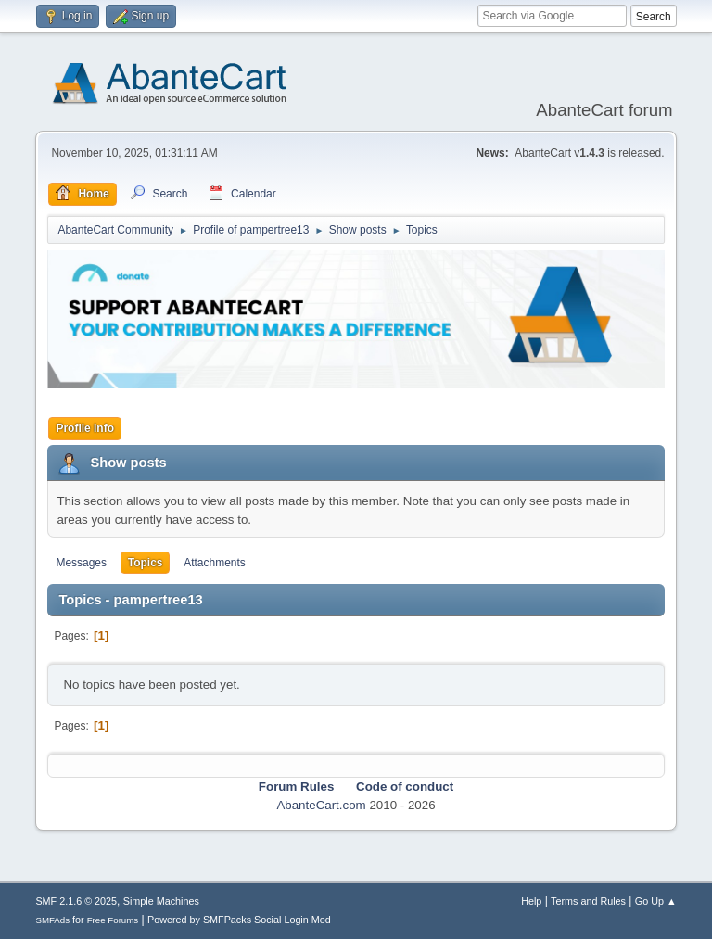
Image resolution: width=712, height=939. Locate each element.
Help (531, 901)
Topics (145, 562)
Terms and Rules (588, 901)
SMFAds (52, 920)
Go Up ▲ (656, 901)
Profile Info (85, 428)
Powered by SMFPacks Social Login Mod (239, 919)
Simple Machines (161, 901)
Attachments (215, 562)
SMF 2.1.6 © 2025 (76, 901)
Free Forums (113, 920)
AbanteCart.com (320, 805)
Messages (81, 562)
